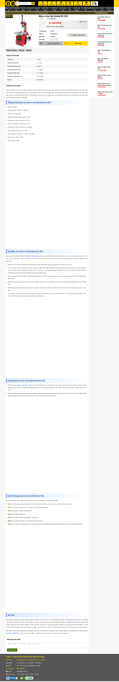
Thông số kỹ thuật (11, 50)
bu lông (21, 504)
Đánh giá (28, 50)
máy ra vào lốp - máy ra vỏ (25, 385)
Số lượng (41, 39)
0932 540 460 (77, 35)
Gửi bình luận (12, 651)
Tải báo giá (83, 21)
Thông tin (21, 50)
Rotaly (52, 31)
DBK (69, 622)
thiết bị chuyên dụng (32, 256)
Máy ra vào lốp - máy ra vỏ (27, 13)
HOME (8, 13)
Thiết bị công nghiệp (15, 13)
